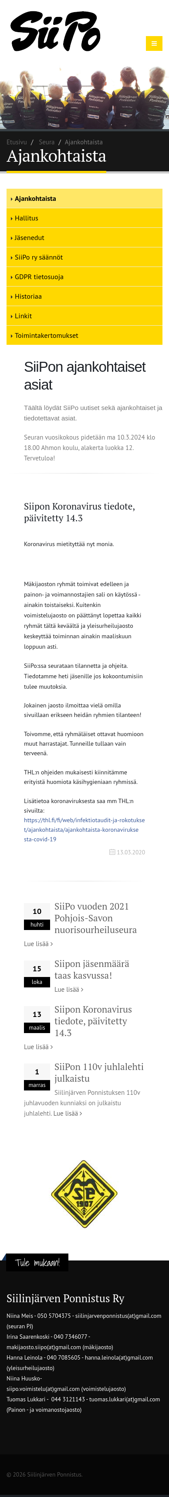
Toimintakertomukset (46, 335)
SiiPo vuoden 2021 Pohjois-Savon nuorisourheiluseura (95, 918)
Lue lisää (38, 944)
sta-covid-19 (84, 829)
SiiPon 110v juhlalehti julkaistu (99, 1072)
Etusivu (17, 142)
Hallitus (26, 217)
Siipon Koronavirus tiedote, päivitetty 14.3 (93, 1021)
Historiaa (28, 296)
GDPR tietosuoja (39, 276)
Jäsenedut (29, 237)
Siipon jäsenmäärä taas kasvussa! (91, 969)
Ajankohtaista (35, 198)
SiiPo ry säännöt (39, 257)
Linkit (23, 315)
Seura (46, 142)
